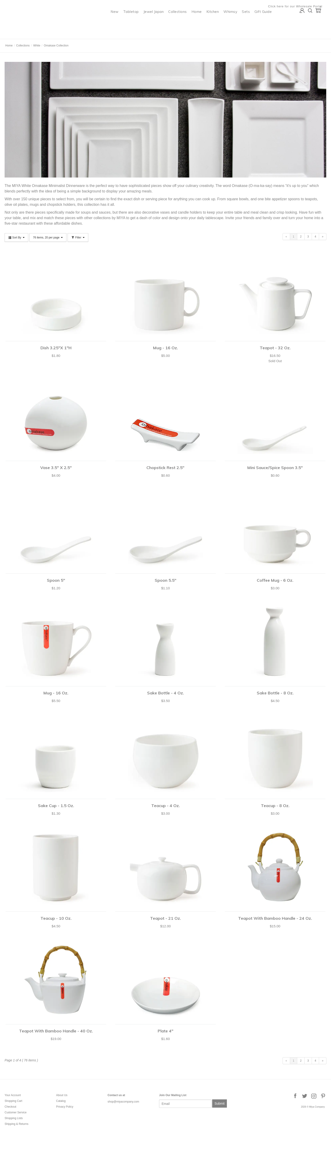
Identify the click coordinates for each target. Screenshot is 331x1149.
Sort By (16, 237)
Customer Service (15, 1112)
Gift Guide (267, 22)
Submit (219, 1103)
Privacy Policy (64, 1106)
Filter (78, 237)
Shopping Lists (14, 1118)
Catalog (61, 1101)
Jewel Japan (158, 22)
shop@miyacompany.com (123, 1101)
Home (201, 22)
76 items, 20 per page (48, 237)
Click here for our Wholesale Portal (299, 6)
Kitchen (217, 22)
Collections (181, 22)
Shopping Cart (13, 1101)
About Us (61, 1095)
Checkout (10, 1106)
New (119, 22)
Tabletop (135, 22)
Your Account (13, 1095)
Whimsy (234, 22)
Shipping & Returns (16, 1124)
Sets (250, 22)
